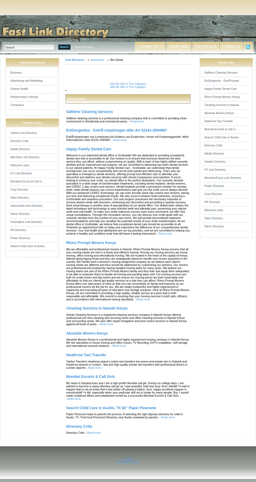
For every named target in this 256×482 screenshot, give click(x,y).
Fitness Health (19, 88)
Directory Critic (19, 140)
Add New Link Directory (24, 157)
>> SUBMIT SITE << (150, 46)
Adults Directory (20, 149)
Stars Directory (19, 197)
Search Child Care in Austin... (28, 246)
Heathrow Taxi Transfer (218, 121)
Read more (137, 121)
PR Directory (18, 229)
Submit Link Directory (23, 132)
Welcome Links (19, 165)
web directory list (127, 461)
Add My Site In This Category (128, 83)
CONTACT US (231, 46)
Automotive (97, 59)
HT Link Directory (21, 173)
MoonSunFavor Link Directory (222, 177)
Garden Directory (214, 161)
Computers (17, 104)
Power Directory (20, 238)
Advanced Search (84, 47)
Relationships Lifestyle (24, 96)
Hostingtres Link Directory (26, 221)
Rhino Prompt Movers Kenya (222, 96)
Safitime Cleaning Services (220, 72)
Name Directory (20, 213)
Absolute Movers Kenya (219, 113)
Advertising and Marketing (26, 80)
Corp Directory (19, 189)
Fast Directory (74, 59)
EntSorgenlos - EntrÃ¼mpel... (222, 80)
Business (16, 72)
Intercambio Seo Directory (26, 205)
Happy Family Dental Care (220, 88)
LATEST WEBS (179, 46)
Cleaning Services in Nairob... (222, 104)
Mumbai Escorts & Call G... (27, 181)
